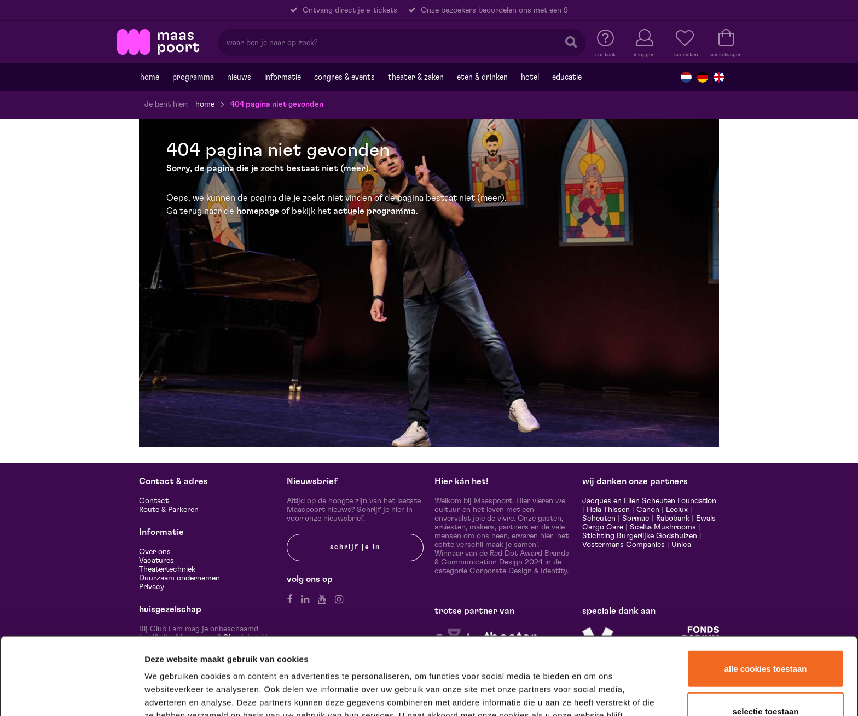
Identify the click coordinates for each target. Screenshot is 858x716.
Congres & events (344, 77)
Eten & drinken (482, 77)
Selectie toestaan (766, 640)
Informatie (282, 77)
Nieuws (239, 77)
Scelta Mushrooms (662, 527)
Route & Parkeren (169, 510)
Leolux (677, 510)
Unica (681, 545)
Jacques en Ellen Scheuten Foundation (649, 501)
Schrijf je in (355, 547)
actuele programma (374, 211)
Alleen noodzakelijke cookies (765, 681)
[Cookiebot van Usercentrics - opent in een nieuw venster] (72, 693)
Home (149, 77)
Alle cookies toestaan (765, 597)
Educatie (567, 77)
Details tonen (592, 693)
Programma (193, 77)
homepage (257, 211)
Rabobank (672, 518)
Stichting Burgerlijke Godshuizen (639, 536)
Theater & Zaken (416, 77)
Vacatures (156, 560)
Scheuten (599, 518)
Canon (647, 510)
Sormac (636, 518)
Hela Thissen (608, 510)
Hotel (530, 77)
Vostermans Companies (623, 545)
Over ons (155, 552)
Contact (154, 501)
